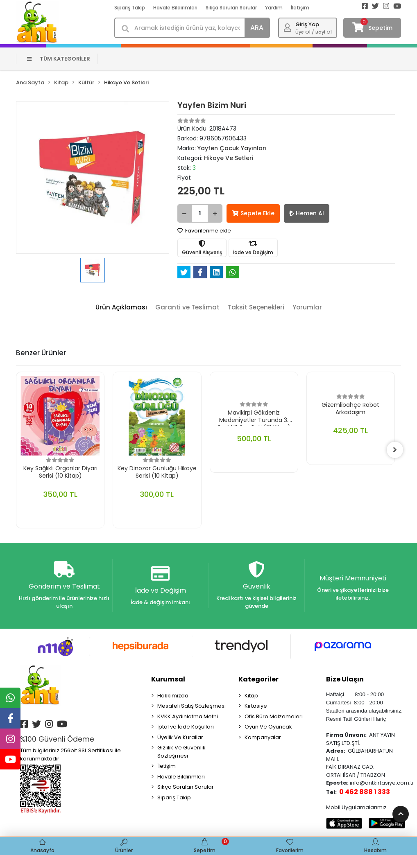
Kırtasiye (256, 706)
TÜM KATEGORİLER (59, 59)
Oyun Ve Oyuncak (268, 727)
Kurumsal (168, 679)
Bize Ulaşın (345, 679)
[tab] (121, 307)
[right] (395, 450)
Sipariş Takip (129, 7)
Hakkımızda (172, 695)
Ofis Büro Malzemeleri (274, 716)
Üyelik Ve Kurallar (180, 737)
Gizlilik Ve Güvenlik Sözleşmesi (181, 752)
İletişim (300, 7)
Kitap (251, 695)
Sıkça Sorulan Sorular (231, 7)
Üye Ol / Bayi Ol (313, 32)
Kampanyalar (263, 737)
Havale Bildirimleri (175, 7)
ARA (256, 27)
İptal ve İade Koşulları (185, 727)
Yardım (274, 7)
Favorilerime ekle (204, 231)
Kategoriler (258, 679)
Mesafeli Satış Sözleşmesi (191, 706)
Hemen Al (306, 213)
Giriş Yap (307, 24)
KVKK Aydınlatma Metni (187, 716)
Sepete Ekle (253, 213)
